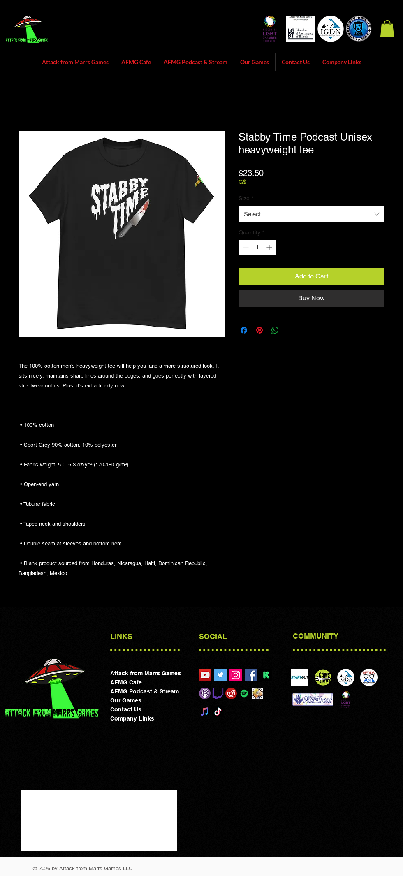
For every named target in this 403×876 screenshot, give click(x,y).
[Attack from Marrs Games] (235, 675)
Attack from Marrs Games (145, 673)
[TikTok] (218, 711)
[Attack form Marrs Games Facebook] (251, 675)
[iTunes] (205, 711)
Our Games (125, 700)
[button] (387, 28)
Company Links (132, 718)
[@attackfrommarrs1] (220, 675)
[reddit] (231, 693)
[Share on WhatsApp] (275, 330)
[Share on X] (291, 330)
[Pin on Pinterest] (259, 330)
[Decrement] (245, 247)
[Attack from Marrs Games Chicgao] (205, 675)
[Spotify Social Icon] (244, 693)
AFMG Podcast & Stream (144, 691)
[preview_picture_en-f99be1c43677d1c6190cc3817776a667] (266, 675)
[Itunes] (205, 693)
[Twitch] (218, 693)
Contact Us (125, 709)
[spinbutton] (257, 247)
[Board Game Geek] (257, 693)
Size (246, 198)
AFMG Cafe (126, 682)
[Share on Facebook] (244, 330)
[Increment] (270, 247)
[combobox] (311, 214)
